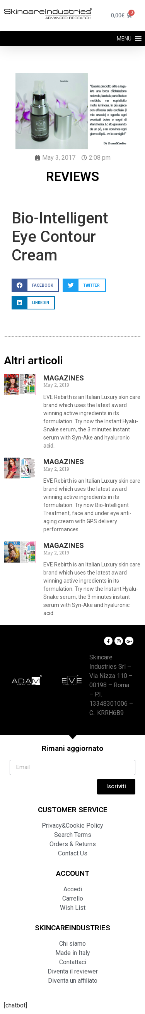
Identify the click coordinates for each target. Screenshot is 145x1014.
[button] (124, 38)
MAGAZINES (63, 378)
